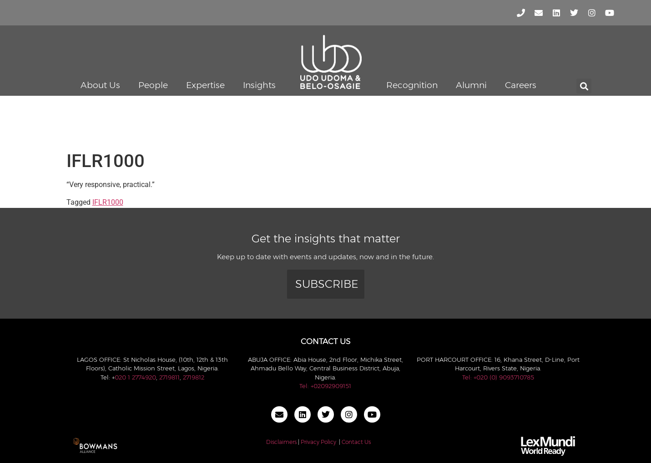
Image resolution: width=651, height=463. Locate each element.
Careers (520, 85)
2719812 (193, 377)
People (153, 85)
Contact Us (356, 441)
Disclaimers (281, 441)
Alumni (471, 85)
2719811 (169, 377)
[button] (583, 86)
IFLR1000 (107, 202)
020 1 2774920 (135, 377)
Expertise (205, 85)
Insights (259, 85)
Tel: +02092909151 (325, 385)
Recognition (412, 85)
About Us (100, 85)
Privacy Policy (318, 441)
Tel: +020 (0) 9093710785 (498, 377)
